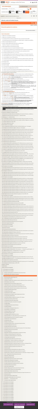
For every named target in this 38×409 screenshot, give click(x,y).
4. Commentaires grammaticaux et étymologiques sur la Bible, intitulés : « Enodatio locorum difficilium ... (18, 40)
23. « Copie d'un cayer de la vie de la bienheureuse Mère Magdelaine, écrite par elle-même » (16, 69)
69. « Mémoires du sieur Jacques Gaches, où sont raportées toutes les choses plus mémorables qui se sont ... (18, 140)
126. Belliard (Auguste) (7, 306)
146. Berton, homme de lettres (8, 321)
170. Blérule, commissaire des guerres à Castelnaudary (12, 334)
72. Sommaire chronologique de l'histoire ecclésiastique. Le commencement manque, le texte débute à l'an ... (17, 144)
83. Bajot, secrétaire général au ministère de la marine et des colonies (14, 272)
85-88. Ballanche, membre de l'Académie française (12, 275)
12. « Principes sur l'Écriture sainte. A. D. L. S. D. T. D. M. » (10, 52)
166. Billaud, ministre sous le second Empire (11, 329)
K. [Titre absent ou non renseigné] (8, 394)
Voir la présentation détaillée (30, 30)
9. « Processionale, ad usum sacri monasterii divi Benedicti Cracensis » (12, 47)
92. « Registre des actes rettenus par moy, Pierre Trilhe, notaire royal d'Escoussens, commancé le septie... (18, 175)
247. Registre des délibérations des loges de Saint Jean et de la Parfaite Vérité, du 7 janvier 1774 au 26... (17, 256)
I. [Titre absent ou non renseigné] (8, 391)
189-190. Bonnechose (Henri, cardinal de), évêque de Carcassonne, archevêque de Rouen (17, 343)
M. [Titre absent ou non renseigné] (8, 397)
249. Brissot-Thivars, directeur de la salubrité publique (12, 369)
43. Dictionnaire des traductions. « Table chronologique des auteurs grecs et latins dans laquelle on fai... (18, 100)
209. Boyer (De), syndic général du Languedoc (11, 360)
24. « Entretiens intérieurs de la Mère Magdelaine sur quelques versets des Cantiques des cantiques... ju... (18, 70)
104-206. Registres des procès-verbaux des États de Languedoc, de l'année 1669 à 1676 (15, 193)
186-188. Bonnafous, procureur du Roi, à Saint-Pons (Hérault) (13, 341)
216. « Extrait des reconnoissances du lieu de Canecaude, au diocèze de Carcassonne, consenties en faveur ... (18, 209)
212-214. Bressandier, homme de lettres (10, 364)
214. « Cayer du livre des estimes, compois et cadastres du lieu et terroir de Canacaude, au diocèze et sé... (18, 206)
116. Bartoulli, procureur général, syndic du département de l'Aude (14, 294)
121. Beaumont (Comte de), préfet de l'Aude (11, 298)
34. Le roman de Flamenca (6, 86)
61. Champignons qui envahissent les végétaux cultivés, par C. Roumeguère (13, 127)
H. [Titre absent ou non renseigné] (8, 389)
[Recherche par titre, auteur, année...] (18, 9)
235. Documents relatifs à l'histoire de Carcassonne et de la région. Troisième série (14, 238)
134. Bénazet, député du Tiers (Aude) (9, 311)
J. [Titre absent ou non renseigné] (8, 392)
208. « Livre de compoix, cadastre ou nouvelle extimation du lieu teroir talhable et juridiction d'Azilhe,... (17, 196)
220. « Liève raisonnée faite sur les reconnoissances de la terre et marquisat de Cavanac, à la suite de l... (17, 215)
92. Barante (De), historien (8, 278)
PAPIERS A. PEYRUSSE (5, 264)
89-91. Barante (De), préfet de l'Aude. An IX (10, 277)
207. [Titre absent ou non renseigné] (7, 195)
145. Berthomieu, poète (7, 320)
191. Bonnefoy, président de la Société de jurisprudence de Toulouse (14, 344)
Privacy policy (19, 407)
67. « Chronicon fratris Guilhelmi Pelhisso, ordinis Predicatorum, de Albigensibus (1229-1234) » (16, 136)
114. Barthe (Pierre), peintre (8, 291)
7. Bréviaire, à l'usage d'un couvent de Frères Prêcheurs (10, 44)
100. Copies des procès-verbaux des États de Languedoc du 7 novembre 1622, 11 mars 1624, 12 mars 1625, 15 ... (18, 187)
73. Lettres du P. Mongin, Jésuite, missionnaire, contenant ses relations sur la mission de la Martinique (17, 146)
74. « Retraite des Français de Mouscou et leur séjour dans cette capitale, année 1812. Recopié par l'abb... (18, 147)
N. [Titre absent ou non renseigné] (8, 398)
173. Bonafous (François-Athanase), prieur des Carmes (12, 338)
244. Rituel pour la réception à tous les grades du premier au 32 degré (12, 252)
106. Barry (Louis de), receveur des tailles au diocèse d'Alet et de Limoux (15, 286)
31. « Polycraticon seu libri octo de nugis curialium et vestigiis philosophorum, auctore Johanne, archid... (17, 81)
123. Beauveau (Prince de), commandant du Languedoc (12, 301)
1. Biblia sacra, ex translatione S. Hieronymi (8, 35)
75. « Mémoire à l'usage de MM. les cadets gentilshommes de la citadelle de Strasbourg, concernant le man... (17, 149)
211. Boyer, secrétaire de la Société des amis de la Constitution (13, 363)
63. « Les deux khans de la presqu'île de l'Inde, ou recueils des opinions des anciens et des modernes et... (17, 130)
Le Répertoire (24, 6)
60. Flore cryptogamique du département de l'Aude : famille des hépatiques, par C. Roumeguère (16, 126)
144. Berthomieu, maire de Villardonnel (10, 318)
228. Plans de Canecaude (6, 227)
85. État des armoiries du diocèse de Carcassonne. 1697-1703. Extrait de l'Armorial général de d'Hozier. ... (18, 164)
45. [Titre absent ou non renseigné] (7, 103)
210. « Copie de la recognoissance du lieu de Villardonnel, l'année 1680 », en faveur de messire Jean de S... (18, 199)
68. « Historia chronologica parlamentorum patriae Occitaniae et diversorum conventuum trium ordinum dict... (18, 138)
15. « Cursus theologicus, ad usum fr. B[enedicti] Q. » (10, 57)
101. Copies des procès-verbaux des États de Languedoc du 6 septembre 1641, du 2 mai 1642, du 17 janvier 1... (18, 189)
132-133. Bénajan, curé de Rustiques (9, 309)
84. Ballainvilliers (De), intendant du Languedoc (11, 274)
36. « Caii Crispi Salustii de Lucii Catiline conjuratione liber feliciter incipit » (13, 89)
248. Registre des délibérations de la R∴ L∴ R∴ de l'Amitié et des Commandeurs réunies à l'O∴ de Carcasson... (18, 258)
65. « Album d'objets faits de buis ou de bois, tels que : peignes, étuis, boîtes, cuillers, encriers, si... (17, 133)
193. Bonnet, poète (7, 347)
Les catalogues (6, 6)
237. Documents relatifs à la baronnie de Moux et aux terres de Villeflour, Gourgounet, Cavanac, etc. (17, 241)
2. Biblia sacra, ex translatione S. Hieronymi (8, 37)
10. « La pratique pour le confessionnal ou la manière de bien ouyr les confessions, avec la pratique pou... (17, 49)
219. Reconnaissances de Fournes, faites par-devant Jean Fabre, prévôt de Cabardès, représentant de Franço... (18, 213)
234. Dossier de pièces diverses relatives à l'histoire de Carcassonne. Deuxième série (14, 236)
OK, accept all (8, 404)
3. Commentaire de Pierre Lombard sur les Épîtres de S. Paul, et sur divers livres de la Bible (15, 38)
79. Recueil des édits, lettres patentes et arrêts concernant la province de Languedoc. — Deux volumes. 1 (17, 155)
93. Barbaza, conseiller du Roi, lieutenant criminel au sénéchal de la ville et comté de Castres (18, 280)
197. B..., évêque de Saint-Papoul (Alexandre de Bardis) (12, 354)
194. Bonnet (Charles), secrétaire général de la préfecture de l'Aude (14, 349)
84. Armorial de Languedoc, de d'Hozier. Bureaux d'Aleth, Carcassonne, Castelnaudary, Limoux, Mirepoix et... (18, 163)
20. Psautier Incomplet (5, 64)
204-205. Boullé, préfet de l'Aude (9, 357)
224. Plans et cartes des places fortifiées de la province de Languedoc (12, 221)
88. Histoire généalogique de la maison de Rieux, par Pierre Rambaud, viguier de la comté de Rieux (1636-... (18, 169)
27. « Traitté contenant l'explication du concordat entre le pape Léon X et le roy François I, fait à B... (17, 75)
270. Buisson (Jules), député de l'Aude (10, 380)
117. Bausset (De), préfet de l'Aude (9, 295)
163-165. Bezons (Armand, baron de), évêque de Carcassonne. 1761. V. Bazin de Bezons (17, 327)
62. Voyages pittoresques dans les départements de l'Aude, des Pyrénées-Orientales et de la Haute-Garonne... (18, 129)
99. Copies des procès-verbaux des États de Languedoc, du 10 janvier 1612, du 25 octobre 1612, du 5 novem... (18, 186)
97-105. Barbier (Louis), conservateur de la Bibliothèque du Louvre (14, 284)
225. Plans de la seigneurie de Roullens (8, 222)
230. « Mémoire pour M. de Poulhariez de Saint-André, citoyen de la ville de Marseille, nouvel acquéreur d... (18, 230)
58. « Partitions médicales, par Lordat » (8, 123)
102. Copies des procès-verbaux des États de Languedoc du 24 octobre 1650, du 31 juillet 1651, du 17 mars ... (18, 190)
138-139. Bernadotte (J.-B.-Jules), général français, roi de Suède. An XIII (15, 315)
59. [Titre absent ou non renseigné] (7, 124)
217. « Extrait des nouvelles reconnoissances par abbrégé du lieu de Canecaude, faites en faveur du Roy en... (18, 210)
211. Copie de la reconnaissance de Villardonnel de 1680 (10, 201)
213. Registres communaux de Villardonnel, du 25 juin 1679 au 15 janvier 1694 (13, 204)
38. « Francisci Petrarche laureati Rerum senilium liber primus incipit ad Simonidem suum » (16, 92)
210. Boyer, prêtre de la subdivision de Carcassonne (12, 361)
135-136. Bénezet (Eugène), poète (9, 312)
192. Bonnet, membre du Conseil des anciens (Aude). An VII (13, 346)
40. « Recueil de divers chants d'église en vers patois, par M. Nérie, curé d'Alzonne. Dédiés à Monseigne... (18, 95)
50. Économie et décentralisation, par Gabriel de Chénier (10, 110)
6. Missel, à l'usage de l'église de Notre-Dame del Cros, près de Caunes (12, 43)
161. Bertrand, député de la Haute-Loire (10, 324)
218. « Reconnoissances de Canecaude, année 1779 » (10, 212)
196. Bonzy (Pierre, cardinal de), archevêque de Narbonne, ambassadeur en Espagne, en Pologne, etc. (19, 352)
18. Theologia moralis (5, 61)
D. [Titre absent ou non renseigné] (8, 383)
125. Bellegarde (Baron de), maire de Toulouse (11, 304)
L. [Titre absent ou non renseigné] (8, 395)
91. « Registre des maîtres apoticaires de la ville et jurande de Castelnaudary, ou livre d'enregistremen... (17, 173)
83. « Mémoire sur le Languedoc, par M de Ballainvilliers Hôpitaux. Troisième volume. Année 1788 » (17, 161)
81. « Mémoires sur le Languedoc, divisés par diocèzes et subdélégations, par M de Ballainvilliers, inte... (17, 158)
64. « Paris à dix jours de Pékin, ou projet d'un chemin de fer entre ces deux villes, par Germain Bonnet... (17, 132)
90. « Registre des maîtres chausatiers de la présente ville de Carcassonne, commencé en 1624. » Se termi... (18, 172)
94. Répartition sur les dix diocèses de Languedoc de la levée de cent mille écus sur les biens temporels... (18, 178)
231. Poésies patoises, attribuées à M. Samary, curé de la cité (11, 232)
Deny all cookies (19, 404)
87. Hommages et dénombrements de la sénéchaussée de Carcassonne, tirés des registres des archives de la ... (18, 167)
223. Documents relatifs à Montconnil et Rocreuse (9, 219)
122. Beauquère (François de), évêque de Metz (11, 300)
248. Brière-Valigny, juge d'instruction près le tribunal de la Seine (14, 367)
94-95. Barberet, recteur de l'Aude (9, 281)
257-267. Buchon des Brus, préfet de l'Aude (10, 375)
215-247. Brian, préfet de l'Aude (9, 366)
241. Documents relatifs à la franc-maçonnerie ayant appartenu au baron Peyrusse (14, 247)
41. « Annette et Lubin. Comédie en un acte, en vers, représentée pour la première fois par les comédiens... (18, 97)
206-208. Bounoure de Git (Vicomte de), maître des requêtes (13, 358)
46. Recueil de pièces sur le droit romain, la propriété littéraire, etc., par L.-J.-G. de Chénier (15, 104)
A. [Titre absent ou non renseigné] (8, 269)
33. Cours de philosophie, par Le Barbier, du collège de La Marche (12, 84)
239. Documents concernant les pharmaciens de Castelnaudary (11, 244)
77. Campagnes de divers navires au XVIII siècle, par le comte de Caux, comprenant (14, 152)
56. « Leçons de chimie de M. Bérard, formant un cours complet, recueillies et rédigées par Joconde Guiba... (18, 120)
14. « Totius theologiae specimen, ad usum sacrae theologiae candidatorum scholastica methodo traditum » (18, 55)
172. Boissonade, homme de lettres (9, 337)
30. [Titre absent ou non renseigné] (7, 80)
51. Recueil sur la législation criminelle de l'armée (9, 112)
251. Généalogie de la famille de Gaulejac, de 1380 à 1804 (10, 262)
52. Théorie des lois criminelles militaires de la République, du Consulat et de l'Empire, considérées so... (17, 113)
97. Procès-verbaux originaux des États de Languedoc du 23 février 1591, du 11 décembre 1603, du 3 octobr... (18, 183)
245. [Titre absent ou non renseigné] (7, 253)
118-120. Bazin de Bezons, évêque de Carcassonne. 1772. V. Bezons (14, 297)
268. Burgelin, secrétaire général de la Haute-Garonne (12, 377)
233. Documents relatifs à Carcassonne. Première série (10, 235)
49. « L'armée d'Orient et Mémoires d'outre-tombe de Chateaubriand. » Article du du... (18, 109)
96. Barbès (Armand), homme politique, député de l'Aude (13, 283)
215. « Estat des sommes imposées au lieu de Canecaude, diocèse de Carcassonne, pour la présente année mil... (18, 207)
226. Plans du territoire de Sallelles (7, 224)
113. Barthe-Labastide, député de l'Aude (10, 289)
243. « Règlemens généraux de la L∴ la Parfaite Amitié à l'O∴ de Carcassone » (13, 250)
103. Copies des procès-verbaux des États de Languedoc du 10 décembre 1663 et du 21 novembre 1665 (17, 192)
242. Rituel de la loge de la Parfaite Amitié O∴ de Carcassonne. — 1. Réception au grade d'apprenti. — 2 (18, 249)
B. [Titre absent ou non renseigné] (8, 270)
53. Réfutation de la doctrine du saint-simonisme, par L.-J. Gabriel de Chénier (14, 115)
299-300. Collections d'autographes (7, 267)
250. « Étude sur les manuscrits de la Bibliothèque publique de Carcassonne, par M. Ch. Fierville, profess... (18, 261)
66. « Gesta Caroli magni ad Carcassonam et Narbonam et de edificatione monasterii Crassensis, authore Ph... (17, 135)
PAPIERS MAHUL (4, 265)
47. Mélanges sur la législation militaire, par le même (10, 106)
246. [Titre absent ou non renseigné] (7, 255)
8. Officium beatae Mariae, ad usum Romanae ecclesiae (10, 46)
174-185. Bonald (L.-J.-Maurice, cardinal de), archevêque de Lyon (14, 340)
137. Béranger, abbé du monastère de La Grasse (11, 314)
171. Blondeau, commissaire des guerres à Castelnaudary (13, 335)
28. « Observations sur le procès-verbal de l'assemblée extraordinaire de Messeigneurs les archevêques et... (18, 77)
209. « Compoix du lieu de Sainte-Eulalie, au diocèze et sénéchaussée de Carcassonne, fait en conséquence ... (18, 198)
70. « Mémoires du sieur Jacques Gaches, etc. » (9, 141)
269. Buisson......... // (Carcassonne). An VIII (10, 378)
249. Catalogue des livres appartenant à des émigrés (10, 259)
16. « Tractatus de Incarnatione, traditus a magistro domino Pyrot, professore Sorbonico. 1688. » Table (17, 58)
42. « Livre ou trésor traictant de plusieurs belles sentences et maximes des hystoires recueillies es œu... (17, 98)
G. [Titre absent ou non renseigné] (8, 388)
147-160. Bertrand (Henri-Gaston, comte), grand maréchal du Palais (14, 323)
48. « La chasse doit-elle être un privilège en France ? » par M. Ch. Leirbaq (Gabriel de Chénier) (16, 107)
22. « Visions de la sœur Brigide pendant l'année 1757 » (10, 67)
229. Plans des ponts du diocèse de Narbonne (9, 229)
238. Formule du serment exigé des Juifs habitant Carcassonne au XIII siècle (13, 242)
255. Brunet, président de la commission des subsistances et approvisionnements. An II (17, 372)
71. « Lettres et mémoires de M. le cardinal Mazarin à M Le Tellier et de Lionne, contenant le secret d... (17, 143)
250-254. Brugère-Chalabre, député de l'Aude (11, 370)
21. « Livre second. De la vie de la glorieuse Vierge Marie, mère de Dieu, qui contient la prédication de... (17, 66)
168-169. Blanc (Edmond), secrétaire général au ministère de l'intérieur (15, 332)
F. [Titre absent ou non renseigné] (8, 386)
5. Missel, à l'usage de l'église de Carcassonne (9, 41)
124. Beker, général (7, 303)
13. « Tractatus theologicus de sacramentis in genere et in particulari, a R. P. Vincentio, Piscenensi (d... (17, 54)
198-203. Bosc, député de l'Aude (9, 355)
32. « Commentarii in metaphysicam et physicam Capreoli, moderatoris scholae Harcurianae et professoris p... (18, 83)
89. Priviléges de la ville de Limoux (7, 170)
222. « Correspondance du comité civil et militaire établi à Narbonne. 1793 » (13, 218)
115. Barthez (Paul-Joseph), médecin (9, 292)
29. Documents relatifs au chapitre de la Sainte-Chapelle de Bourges (12, 78)
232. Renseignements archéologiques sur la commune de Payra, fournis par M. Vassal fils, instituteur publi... (18, 233)
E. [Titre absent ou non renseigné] (8, 385)
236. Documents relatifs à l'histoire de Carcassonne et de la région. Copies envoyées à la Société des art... (17, 239)
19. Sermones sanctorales (6, 63)
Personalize (30, 404)
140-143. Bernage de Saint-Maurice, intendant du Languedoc (13, 317)
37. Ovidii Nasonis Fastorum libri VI (7, 90)
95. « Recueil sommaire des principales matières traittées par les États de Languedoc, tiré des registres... (18, 179)
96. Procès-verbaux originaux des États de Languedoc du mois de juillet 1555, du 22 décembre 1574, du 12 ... (18, 181)
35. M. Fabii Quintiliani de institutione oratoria (9, 87)
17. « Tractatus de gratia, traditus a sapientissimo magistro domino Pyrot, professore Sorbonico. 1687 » (17, 60)
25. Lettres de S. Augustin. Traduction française (9, 72)
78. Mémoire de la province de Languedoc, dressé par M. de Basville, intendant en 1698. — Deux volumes (18, 153)
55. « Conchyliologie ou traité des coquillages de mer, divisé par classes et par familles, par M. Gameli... (17, 118)
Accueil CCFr (3, 16)
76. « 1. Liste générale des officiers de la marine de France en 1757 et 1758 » (13, 150)
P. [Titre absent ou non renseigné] (8, 400)
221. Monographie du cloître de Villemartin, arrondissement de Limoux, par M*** (14, 216)
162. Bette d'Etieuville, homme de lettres (10, 326)
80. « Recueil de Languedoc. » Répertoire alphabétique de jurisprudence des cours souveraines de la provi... (18, 156)
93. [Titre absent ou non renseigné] (7, 176)
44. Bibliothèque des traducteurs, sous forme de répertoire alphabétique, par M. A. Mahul (15, 101)
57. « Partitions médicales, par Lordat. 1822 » (9, 121)
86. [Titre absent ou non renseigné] (7, 166)
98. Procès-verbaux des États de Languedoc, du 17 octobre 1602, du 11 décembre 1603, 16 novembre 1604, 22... (18, 184)
